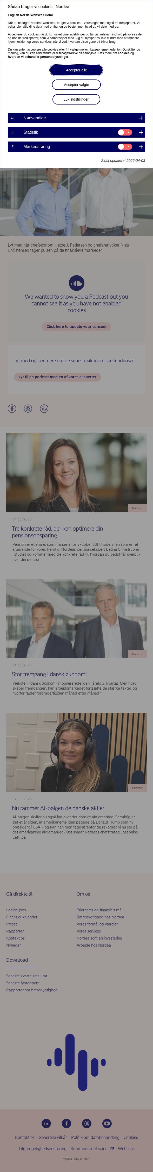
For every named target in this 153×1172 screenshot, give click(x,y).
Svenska (36, 15)
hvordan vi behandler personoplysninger (38, 57)
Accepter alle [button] (76, 70)
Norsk (24, 15)
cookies (124, 53)
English (13, 15)
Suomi (48, 15)
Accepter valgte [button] (76, 85)
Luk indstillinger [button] (76, 99)
